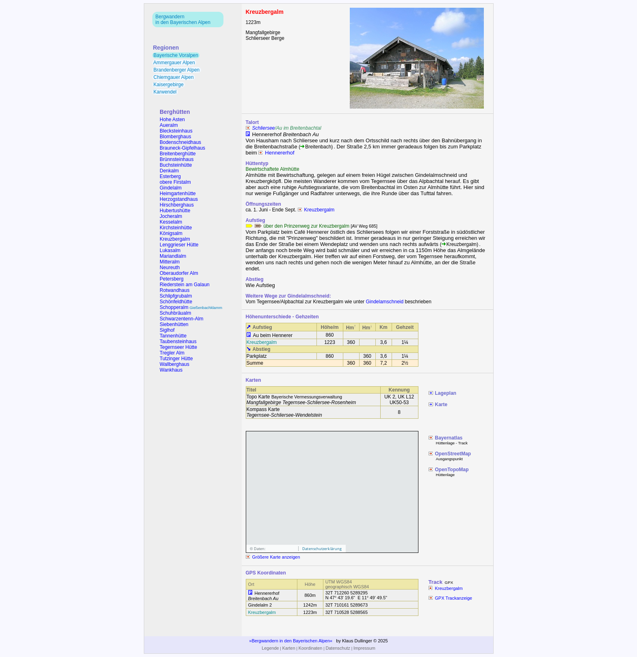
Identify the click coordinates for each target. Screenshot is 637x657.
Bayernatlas (449, 438)
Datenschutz (337, 648)
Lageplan (446, 393)
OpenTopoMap (452, 469)
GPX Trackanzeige (453, 598)
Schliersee (263, 128)
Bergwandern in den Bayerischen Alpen (290, 640)
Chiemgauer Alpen (173, 77)
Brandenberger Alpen (176, 70)
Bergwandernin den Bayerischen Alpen (183, 19)
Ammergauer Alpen (174, 62)
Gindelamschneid (384, 302)
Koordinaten (311, 648)
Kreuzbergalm (319, 210)
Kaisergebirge (168, 84)
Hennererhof (279, 153)
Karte (441, 404)
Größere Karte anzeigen (276, 557)
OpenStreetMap (453, 454)
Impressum (364, 648)
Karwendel (165, 92)
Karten (288, 648)
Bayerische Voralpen (176, 55)
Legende (270, 648)
